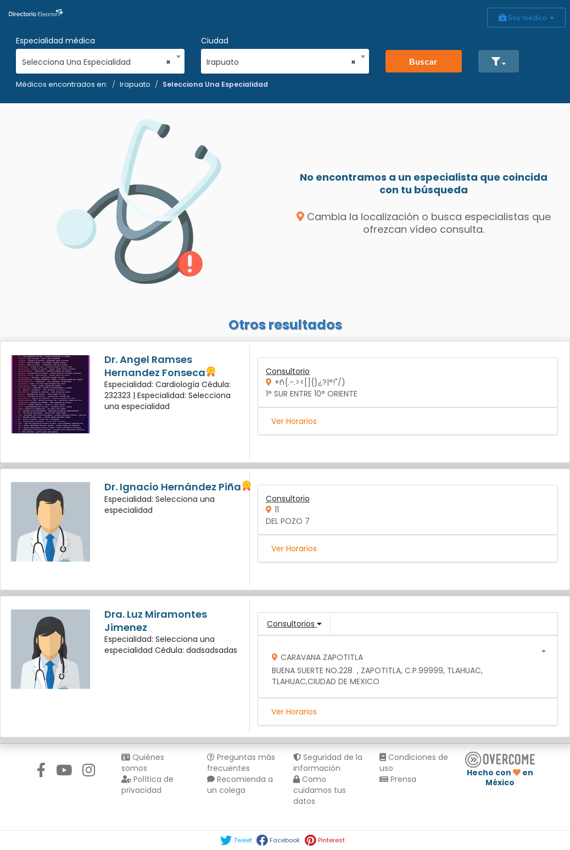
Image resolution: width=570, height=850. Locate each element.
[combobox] (96, 59)
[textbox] (404, 667)
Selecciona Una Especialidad (215, 84)
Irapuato (135, 84)
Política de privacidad (147, 785)
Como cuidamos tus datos (319, 790)
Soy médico (526, 17)
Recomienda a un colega (240, 785)
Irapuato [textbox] (281, 62)
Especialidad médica (55, 40)
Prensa (397, 779)
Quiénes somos (142, 763)
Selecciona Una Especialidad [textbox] (96, 62)
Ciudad (214, 40)
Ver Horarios (294, 421)
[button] (498, 61)
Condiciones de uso (413, 763)
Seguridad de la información (327, 763)
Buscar (423, 61)
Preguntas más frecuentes (241, 763)
